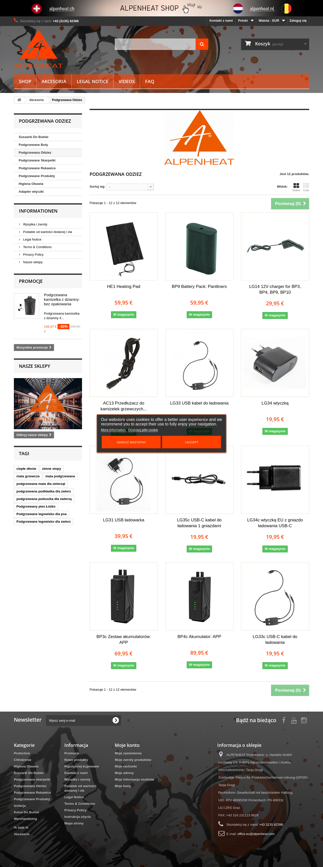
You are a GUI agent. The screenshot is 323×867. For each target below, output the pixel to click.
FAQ (149, 81)
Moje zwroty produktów (133, 760)
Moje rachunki (126, 766)
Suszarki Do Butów (33, 137)
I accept (191, 442)
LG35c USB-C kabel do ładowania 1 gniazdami (199, 523)
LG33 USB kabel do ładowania (199, 403)
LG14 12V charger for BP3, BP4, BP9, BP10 (275, 289)
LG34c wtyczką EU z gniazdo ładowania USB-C (275, 523)
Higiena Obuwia (31, 184)
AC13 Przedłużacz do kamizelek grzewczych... (123, 406)
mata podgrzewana (60, 476)
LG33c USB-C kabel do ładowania (275, 639)
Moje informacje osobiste (134, 779)
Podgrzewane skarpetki (32, 779)
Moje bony (123, 786)
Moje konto (127, 745)
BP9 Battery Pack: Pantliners (199, 286)
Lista (306, 187)
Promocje (31, 281)
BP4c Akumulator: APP (199, 636)
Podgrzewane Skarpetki (37, 160)
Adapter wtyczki (31, 191)
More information (113, 430)
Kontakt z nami (221, 20)
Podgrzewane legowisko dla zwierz (43, 521)
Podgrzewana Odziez (35, 152)
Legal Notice (92, 81)
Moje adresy (124, 773)
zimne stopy (51, 469)
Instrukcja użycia (77, 817)
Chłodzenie (22, 760)
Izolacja (20, 806)
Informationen (38, 211)
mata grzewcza (28, 476)
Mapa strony (74, 823)
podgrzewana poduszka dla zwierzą (44, 499)
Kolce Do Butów (26, 812)
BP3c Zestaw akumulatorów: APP (123, 639)
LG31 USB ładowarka (123, 520)
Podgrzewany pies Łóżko (36, 506)
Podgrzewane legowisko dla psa (41, 514)
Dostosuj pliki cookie (143, 430)
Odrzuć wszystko (131, 442)
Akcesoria (54, 81)
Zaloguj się (298, 20)
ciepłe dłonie (26, 469)
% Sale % (21, 827)
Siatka (296, 187)
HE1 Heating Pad (123, 286)
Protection (22, 753)
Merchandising (25, 819)
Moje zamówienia (128, 753)
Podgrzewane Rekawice (37, 168)
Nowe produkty (76, 760)
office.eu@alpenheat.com (256, 834)
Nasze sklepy (32, 262)
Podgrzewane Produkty (37, 176)
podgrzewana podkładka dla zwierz (43, 491)
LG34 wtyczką (275, 403)
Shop (25, 81)
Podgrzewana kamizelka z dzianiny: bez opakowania (62, 299)
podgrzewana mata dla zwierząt (40, 484)
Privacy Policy (33, 254)
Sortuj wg (97, 186)
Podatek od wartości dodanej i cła (47, 232)
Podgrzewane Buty (33, 145)
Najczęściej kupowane (81, 766)
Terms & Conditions (36, 247)
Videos (127, 81)
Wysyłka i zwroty (34, 224)
